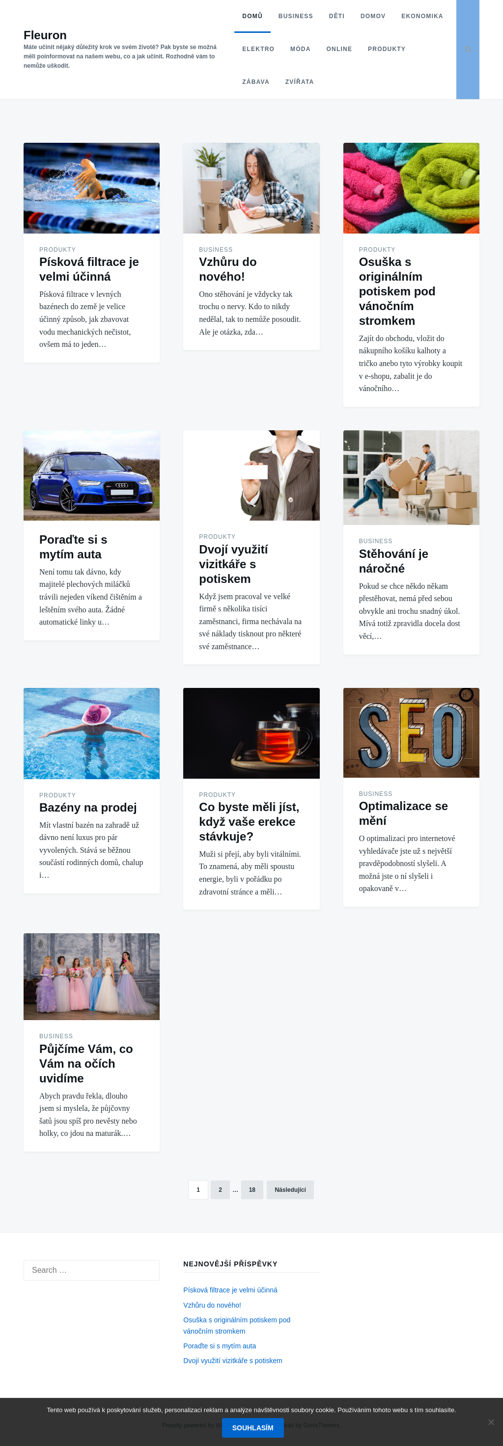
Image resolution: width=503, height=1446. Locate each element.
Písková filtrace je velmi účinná (230, 1290)
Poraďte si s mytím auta (219, 1346)
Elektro (311, 49)
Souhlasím (254, 1429)
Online (392, 49)
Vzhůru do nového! (212, 1305)
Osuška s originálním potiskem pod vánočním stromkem (397, 291)
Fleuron (45, 35)
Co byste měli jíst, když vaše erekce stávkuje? (249, 821)
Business (291, 16)
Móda (353, 49)
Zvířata (348, 82)
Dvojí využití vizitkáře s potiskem (233, 564)
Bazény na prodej (88, 807)
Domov (368, 16)
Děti (332, 16)
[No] (491, 1422)
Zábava (304, 82)
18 (252, 1189)
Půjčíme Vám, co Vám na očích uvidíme (86, 1063)
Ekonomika (258, 49)
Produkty (257, 82)
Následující (290, 1189)
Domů (248, 16)
